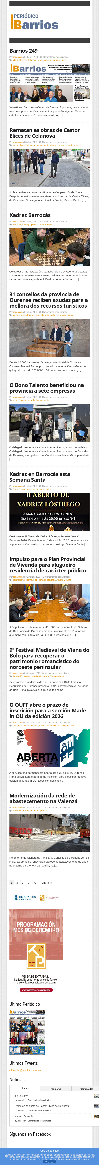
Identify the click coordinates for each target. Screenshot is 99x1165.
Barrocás (17, 224)
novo (40, 60)
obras (53, 145)
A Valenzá (17, 810)
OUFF (62, 725)
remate (77, 145)
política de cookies (40, 1159)
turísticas (63, 315)
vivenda (61, 580)
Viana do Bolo (57, 676)
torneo (43, 224)
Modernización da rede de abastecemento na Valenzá (43, 798)
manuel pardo (42, 145)
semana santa (37, 489)
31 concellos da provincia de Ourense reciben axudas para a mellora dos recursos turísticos (48, 299)
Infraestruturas (27, 315)
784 (35, 883)
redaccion (18, 57)
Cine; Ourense (19, 725)
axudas (16, 315)
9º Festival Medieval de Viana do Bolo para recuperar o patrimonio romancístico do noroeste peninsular (49, 658)
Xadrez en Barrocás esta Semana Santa (39, 476)
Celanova (32, 60)
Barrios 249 (23, 50)
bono (15, 400)
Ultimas (25, 1088)
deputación (18, 580)
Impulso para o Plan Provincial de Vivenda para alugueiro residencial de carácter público (47, 564)
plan (35, 580)
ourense (56, 60)
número (47, 60)
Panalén (22, 400)
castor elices (19, 145)
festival (27, 676)
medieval (36, 676)
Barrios (22, 60)
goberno (28, 580)
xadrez (50, 224)
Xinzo (63, 60)
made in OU (53, 725)
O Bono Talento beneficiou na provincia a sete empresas (46, 387)
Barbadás (27, 810)
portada (69, 145)
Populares (55, 1089)
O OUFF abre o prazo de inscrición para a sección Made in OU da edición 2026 (47, 710)
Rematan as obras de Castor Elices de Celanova (44, 132)
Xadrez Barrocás (29, 215)
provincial (51, 580)
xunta (70, 315)
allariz (15, 60)
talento (39, 400)
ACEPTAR (49, 1162)
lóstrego (26, 224)
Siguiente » (47, 883)
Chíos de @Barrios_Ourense (25, 1070)
